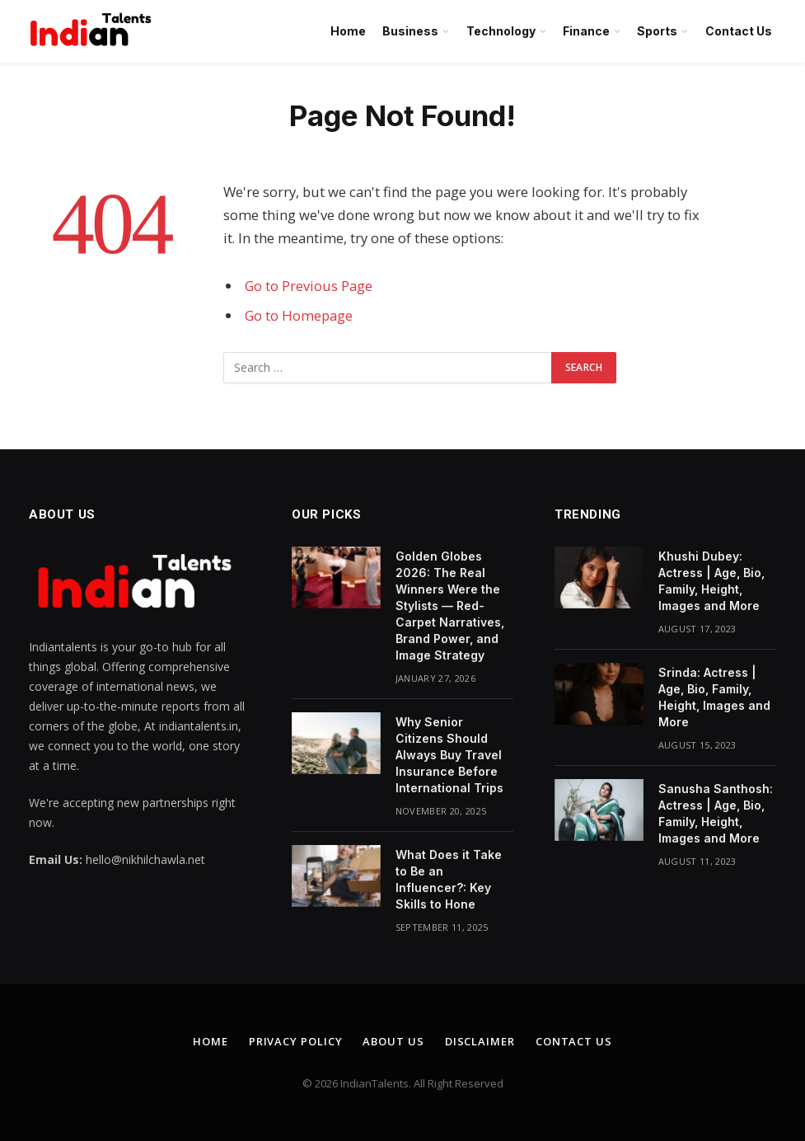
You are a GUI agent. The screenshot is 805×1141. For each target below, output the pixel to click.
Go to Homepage (299, 315)
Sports (657, 31)
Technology (501, 31)
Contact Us (738, 31)
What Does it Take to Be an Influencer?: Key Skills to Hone (448, 879)
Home (348, 31)
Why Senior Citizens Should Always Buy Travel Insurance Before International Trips (449, 755)
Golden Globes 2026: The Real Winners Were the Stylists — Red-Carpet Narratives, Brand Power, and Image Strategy (449, 605)
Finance (586, 31)
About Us (393, 1041)
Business (410, 31)
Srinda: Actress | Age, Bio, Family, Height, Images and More (714, 697)
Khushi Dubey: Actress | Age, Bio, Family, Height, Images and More (711, 581)
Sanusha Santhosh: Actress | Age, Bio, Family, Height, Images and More (715, 813)
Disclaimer (480, 1041)
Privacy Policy (296, 1041)
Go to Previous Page (308, 285)
